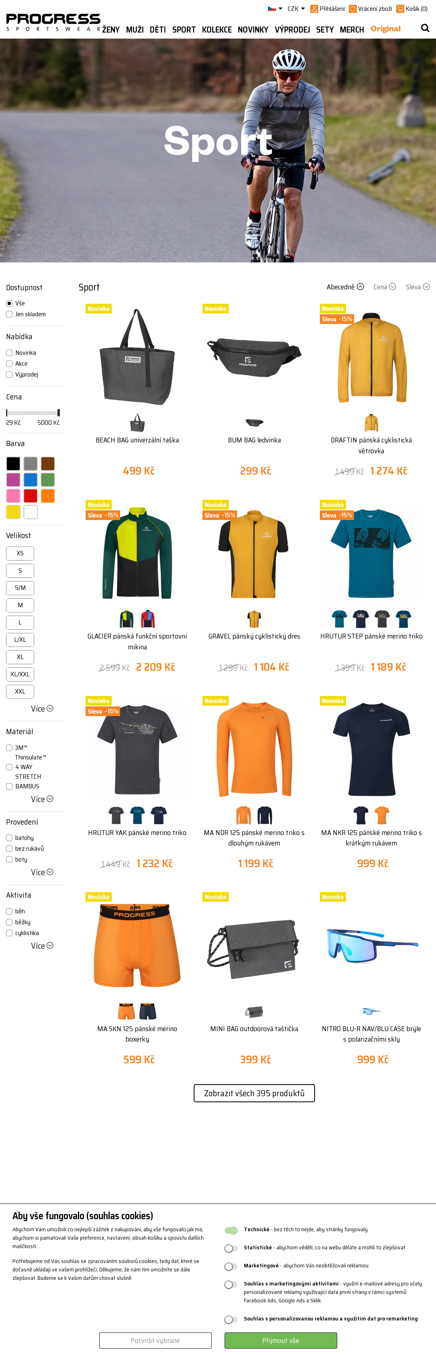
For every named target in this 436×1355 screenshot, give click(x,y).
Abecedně (346, 287)
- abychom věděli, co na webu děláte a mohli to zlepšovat (324, 1247)
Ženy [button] (111, 29)
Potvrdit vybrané (155, 1340)
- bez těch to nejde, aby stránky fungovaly (306, 1229)
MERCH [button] (352, 29)
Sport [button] (184, 29)
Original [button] (385, 30)
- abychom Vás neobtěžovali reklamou (306, 1265)
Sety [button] (325, 29)
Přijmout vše (280, 1340)
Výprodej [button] (292, 29)
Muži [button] (135, 29)
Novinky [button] (253, 29)
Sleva (418, 287)
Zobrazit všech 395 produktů (254, 1093)
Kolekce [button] (217, 29)
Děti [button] (158, 29)
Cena (386, 287)
